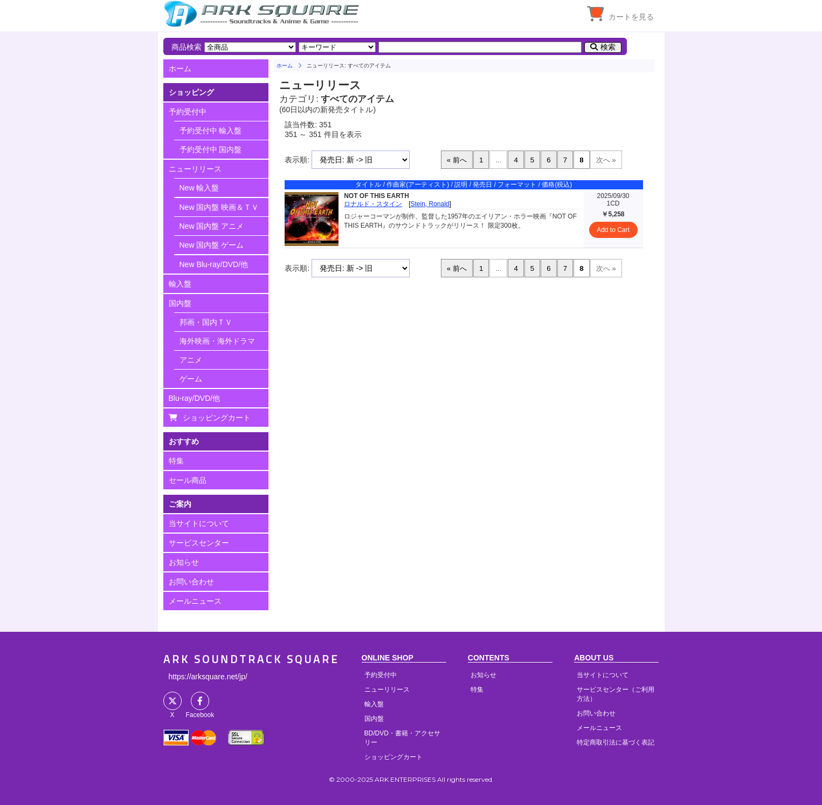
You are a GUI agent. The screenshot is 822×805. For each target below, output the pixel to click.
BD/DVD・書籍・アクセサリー (402, 737)
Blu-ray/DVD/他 (194, 398)
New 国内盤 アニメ (211, 226)
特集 (176, 460)
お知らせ (184, 562)
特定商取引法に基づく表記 (615, 742)
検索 (608, 47)
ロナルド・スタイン (373, 204)
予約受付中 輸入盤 (210, 130)
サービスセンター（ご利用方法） (615, 694)
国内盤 (180, 303)
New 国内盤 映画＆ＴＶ (219, 207)
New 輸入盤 (199, 187)
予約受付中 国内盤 (210, 149)
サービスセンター (199, 542)
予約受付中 (187, 111)
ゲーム (190, 378)
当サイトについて (199, 523)
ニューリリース (195, 169)
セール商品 (187, 480)
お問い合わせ (191, 581)
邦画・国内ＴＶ (205, 322)
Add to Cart (613, 230)
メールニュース (195, 601)
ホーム (180, 68)
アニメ (190, 360)
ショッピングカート (217, 417)
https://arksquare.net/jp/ (208, 676)
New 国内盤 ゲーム (211, 245)
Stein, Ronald (430, 204)
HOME (263, 13)
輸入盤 (180, 283)
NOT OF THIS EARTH (376, 196)
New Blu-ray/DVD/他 (213, 264)
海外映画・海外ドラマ (217, 341)
